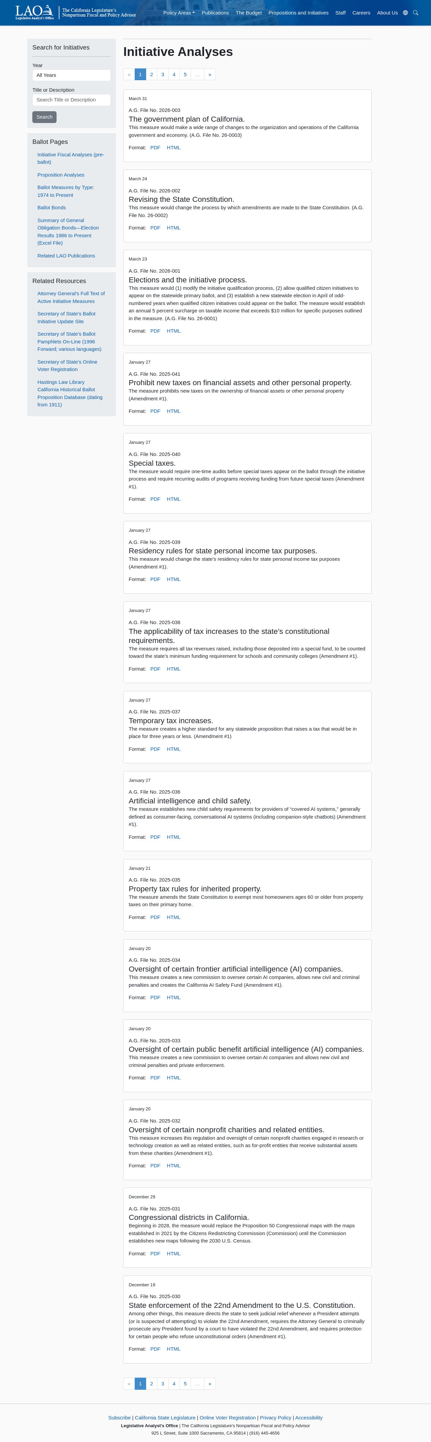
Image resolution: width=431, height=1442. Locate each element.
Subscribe (119, 1417)
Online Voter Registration (228, 1417)
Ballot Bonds (51, 207)
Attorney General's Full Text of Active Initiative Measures (71, 297)
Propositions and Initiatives (299, 13)
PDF (155, 147)
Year (37, 65)
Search (45, 117)
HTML (174, 147)
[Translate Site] (405, 12)
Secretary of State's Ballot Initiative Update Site (66, 317)
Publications (215, 13)
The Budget (249, 13)
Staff (340, 13)
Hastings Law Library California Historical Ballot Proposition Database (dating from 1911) (69, 393)
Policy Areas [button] (177, 13)
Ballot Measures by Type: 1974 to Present (65, 191)
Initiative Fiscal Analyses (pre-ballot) (70, 158)
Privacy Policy (275, 1417)
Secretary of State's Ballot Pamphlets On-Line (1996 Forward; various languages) (69, 341)
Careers (361, 13)
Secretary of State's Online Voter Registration (67, 365)
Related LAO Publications (66, 255)
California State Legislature (165, 1417)
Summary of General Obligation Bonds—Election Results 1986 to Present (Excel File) (68, 231)
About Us (387, 13)
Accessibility (309, 1417)
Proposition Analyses (60, 175)
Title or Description (53, 90)
